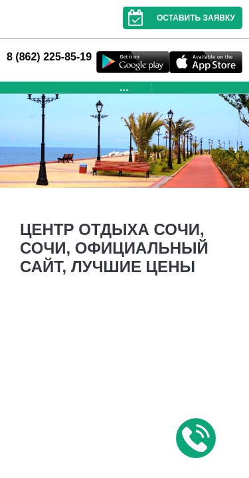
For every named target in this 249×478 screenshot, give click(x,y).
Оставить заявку (179, 18)
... (124, 87)
